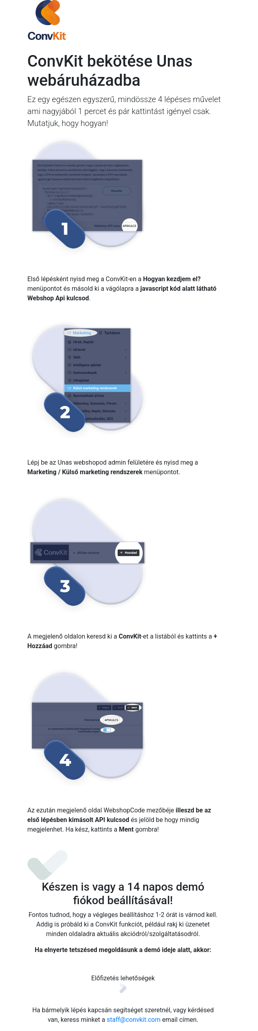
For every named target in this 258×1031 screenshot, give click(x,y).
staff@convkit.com (134, 1019)
